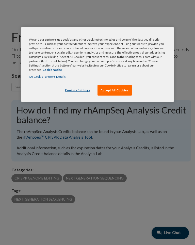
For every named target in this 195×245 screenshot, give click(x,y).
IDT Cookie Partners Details (47, 76)
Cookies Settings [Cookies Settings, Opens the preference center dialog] (77, 90)
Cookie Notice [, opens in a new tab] (52, 69)
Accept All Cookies (114, 90)
